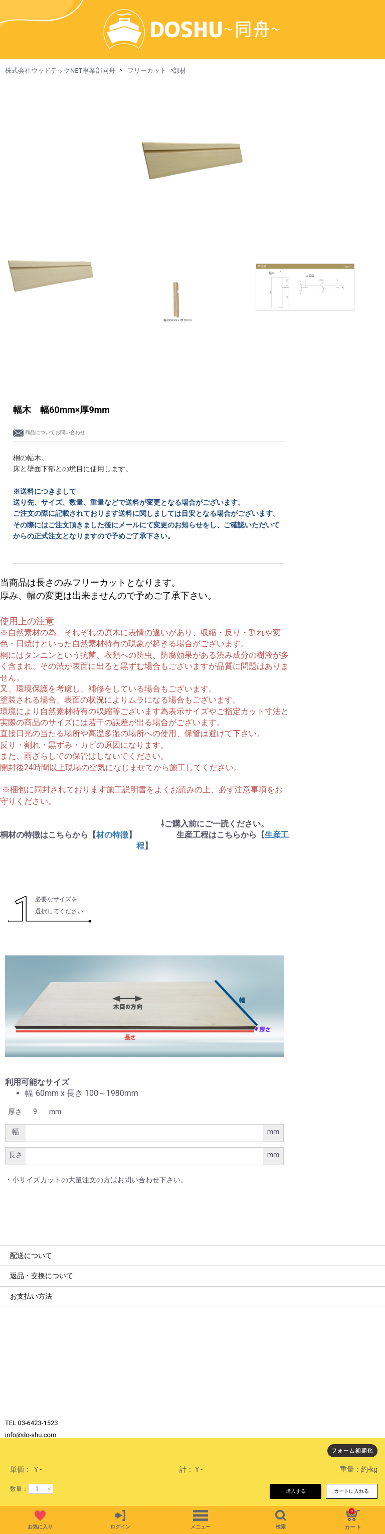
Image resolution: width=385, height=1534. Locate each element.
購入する (296, 1491)
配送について (31, 1226)
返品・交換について (41, 1247)
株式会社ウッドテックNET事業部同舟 (60, 42)
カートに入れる (351, 1491)
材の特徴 (112, 805)
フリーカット (146, 42)
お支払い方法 (31, 1267)
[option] (192, 129)
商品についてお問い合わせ (49, 403)
